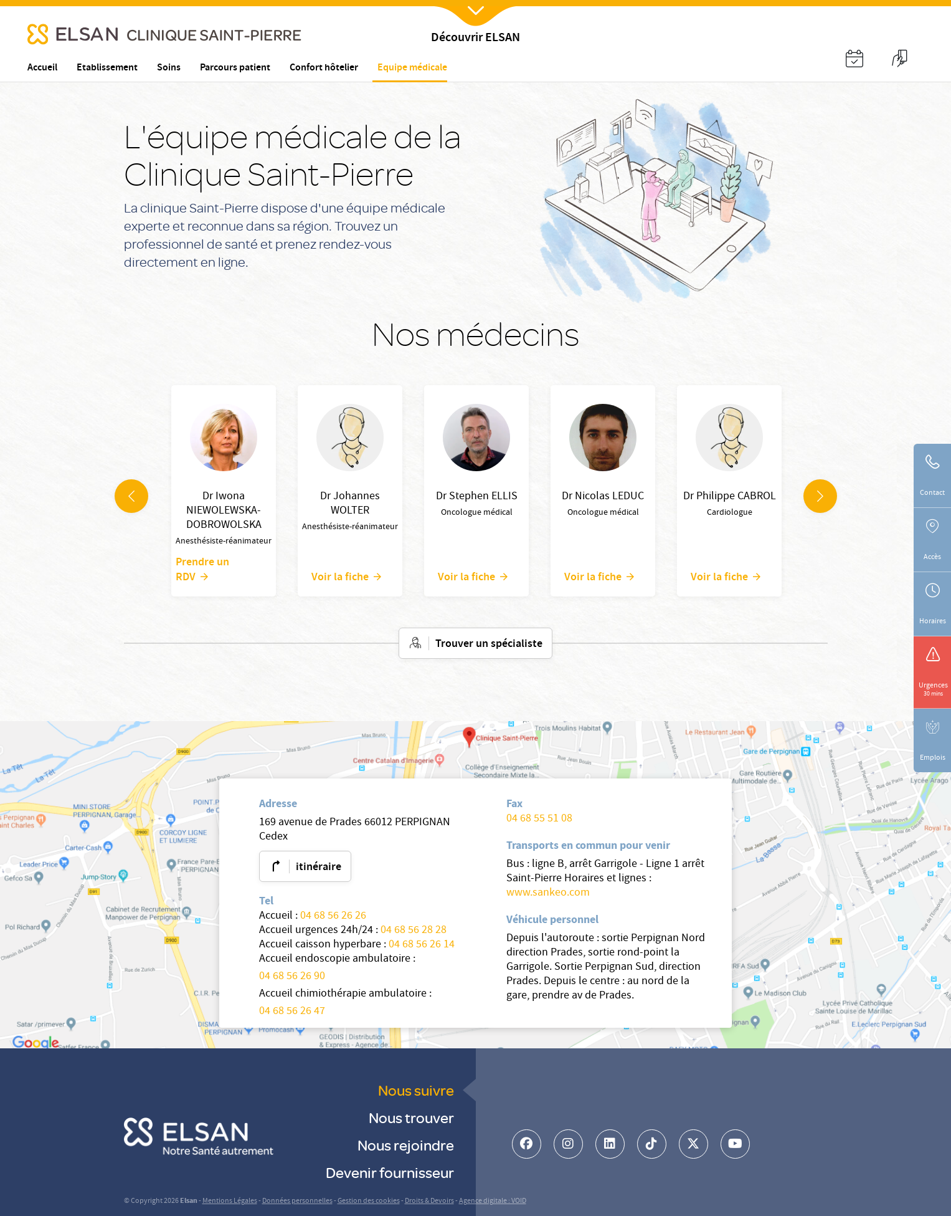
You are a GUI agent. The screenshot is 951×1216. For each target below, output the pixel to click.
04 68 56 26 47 (292, 1011)
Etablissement (107, 68)
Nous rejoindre (405, 1144)
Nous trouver (411, 1117)
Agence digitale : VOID (492, 1201)
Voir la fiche (340, 576)
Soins (169, 68)
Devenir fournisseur (390, 1172)
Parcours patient (235, 68)
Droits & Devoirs (429, 1201)
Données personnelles (297, 1201)
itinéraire (318, 867)
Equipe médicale (412, 68)
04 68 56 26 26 (333, 916)
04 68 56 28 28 (414, 930)
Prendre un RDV (202, 570)
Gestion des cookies (369, 1201)
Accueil (42, 68)
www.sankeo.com (548, 893)
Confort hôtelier (324, 68)
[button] (854, 60)
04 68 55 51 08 (539, 819)
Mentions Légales (229, 1201)
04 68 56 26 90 (292, 977)
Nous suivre (416, 1089)
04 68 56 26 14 (422, 945)
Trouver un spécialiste (488, 644)
